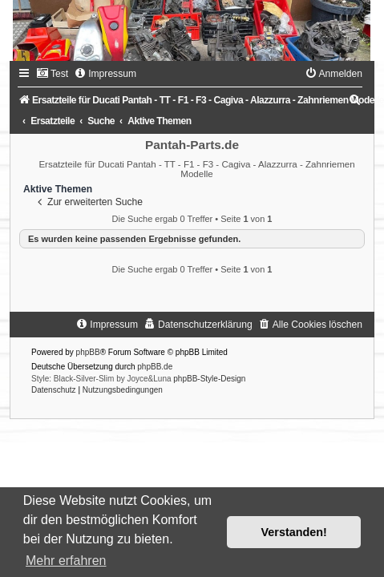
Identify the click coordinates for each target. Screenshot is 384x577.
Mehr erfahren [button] (66, 560)
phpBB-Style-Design (209, 378)
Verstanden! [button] (294, 532)
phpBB (88, 352)
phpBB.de (154, 366)
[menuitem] (52, 73)
